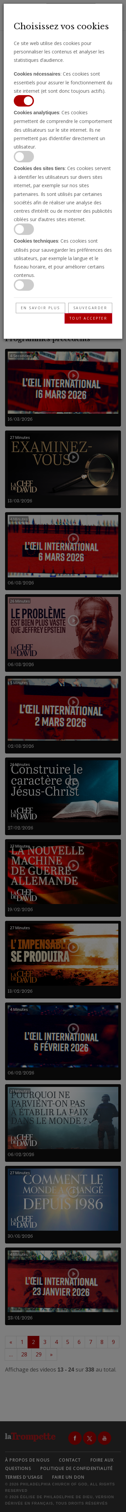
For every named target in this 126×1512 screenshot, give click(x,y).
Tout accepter (89, 318)
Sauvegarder (90, 307)
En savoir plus (40, 307)
